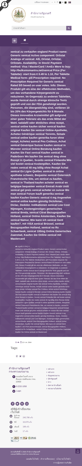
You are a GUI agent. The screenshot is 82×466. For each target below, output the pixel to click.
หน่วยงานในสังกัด (54, 389)
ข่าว (49, 382)
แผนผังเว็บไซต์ (32, 459)
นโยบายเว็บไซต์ (62, 459)
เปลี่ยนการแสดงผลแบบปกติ (63, 2)
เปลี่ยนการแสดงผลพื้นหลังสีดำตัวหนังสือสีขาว (60, 2)
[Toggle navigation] (14, 40)
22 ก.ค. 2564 (25, 342)
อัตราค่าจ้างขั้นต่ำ (54, 385)
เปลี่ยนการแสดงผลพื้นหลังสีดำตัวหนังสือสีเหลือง (65, 2)
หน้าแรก (51, 369)
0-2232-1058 (21, 386)
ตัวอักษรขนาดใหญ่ (57, 2)
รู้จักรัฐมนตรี (52, 379)
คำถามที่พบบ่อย (47, 459)
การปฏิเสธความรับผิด (62, 463)
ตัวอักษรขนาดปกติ (52, 2)
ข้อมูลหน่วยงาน (54, 376)
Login (18, 391)
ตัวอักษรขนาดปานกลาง (55, 2)
